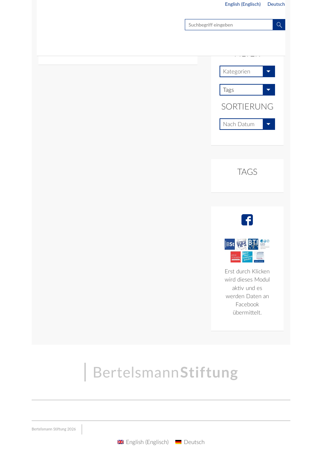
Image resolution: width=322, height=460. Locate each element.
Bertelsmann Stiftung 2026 (54, 429)
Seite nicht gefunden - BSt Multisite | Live (77, 25)
